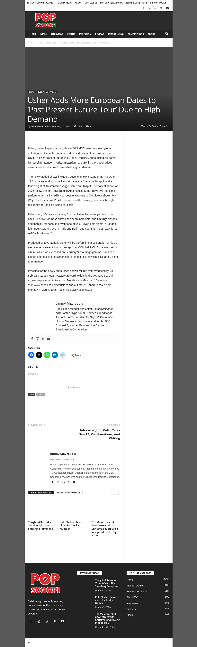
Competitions (136, 34)
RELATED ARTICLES (41, 492)
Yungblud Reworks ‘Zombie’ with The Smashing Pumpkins (40, 525)
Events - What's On (47, 92)
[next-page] (118, 493)
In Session (85, 34)
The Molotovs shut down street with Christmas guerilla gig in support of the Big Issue (105, 528)
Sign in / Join (65, 2)
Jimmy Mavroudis (40, 126)
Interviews (56, 34)
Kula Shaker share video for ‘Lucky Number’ (71, 525)
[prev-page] (113, 493)
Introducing (116, 34)
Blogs (130, 615)
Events (71, 34)
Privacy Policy (158, 2)
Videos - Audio (135, 585)
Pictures (131, 609)
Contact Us (91, 2)
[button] (166, 34)
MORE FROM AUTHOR (68, 492)
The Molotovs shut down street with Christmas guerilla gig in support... (107, 618)
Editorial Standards (111, 2)
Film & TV (132, 597)
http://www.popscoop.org (62, 459)
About (78, 2)
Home (33, 34)
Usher (41, 394)
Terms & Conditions (136, 2)
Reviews (99, 34)
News (43, 34)
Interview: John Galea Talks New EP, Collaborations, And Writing (99, 434)
